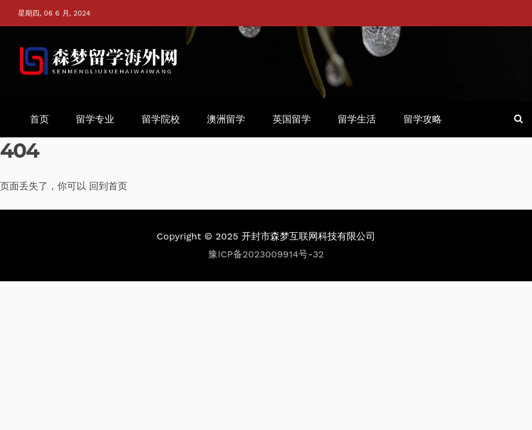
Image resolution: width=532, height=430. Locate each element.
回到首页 (108, 186)
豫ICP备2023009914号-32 (266, 254)
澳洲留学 (226, 119)
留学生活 (357, 119)
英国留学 (292, 119)
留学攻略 (422, 119)
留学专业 (95, 119)
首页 (39, 119)
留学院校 (161, 119)
